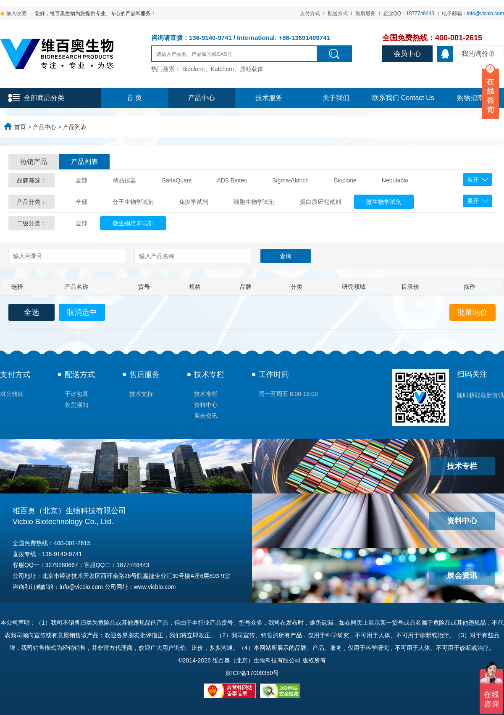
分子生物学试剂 (133, 201)
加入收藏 (16, 13)
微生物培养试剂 (133, 223)
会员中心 (407, 53)
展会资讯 (206, 415)
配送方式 (338, 13)
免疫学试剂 (193, 201)
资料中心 (206, 404)
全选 (31, 312)
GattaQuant (176, 180)
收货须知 (76, 404)
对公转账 (12, 393)
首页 (20, 127)
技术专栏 (209, 374)
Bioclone (345, 180)
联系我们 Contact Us (403, 97)
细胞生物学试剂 (254, 201)
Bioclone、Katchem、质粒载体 (222, 69)
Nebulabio (395, 180)
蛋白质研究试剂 (320, 201)
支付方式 (310, 13)
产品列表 (75, 127)
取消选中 (82, 312)
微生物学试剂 (384, 201)
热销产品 (33, 161)
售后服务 (365, 13)
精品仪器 (124, 180)
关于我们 (336, 97)
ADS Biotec (232, 180)
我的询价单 (466, 54)
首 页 (134, 97)
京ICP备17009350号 (252, 673)
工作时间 (274, 374)
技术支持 (141, 393)
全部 (81, 180)
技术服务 (268, 97)
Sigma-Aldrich (290, 180)
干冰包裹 (76, 393)
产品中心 (201, 97)
